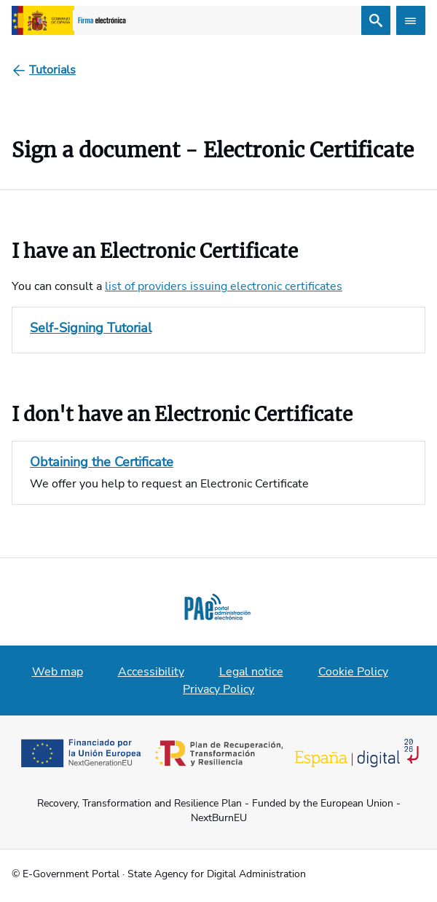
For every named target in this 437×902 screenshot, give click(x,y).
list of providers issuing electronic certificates (223, 286)
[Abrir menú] (410, 20)
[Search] (375, 20)
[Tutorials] (52, 70)
